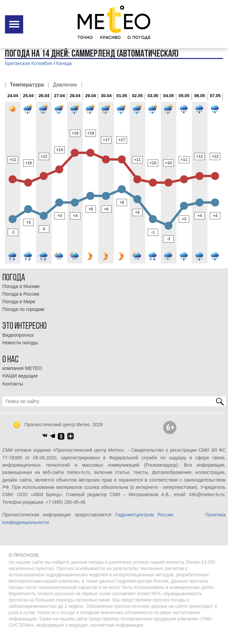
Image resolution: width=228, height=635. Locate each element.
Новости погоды (20, 342)
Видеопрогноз (17, 335)
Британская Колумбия (28, 63)
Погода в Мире (18, 301)
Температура (27, 84)
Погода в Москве (21, 286)
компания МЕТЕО (22, 368)
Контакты (12, 383)
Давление (65, 84)
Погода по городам (23, 309)
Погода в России (20, 294)
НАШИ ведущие (20, 375)
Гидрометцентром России (144, 514)
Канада (63, 63)
